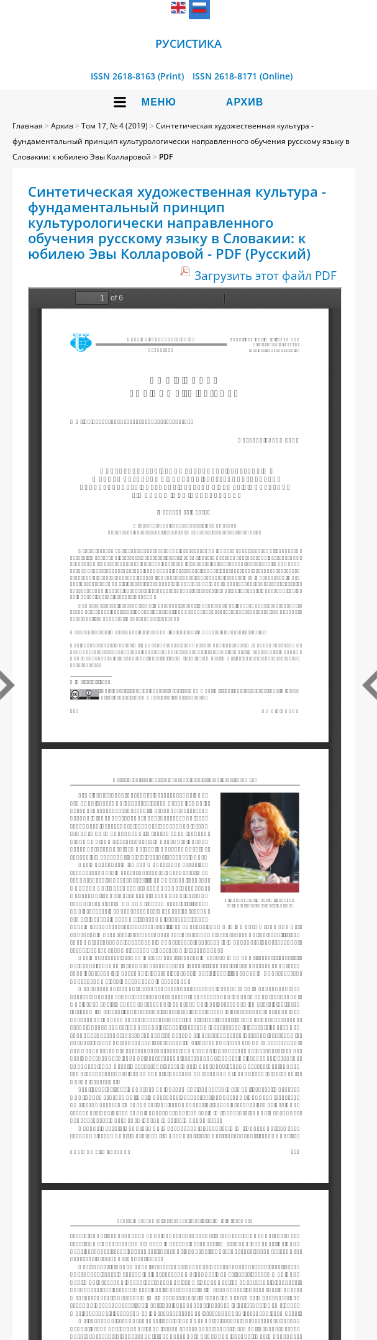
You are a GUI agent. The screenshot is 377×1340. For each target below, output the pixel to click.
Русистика (188, 43)
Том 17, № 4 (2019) (114, 125)
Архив (244, 102)
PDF (166, 156)
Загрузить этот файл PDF (265, 275)
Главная (27, 125)
